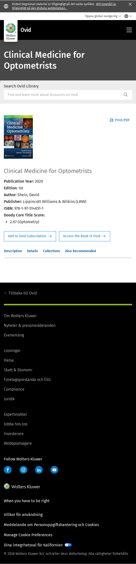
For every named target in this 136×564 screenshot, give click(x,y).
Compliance (14, 389)
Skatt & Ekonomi (18, 370)
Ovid (23, 293)
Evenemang (14, 335)
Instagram (23, 470)
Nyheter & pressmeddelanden (30, 325)
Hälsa (9, 360)
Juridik (9, 399)
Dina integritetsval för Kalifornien (33, 545)
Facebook (8, 470)
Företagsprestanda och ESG (27, 379)
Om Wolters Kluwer (20, 316)
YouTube (54, 470)
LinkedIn (39, 470)
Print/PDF (120, 120)
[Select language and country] (127, 16)
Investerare (14, 433)
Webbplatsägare (18, 443)
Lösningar (12, 350)
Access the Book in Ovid (84, 236)
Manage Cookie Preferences (28, 535)
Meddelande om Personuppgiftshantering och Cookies (51, 524)
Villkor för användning (23, 514)
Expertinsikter (15, 414)
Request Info (30, 236)
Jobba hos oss (15, 424)
